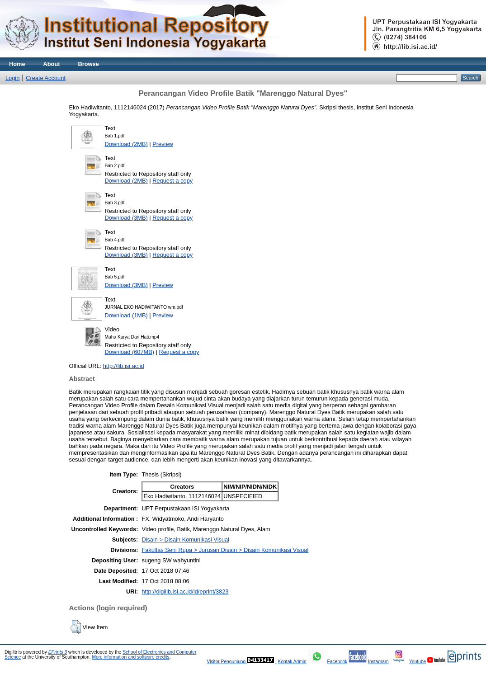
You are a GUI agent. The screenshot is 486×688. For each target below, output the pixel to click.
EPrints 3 (57, 652)
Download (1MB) (126, 315)
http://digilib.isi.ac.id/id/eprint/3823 (185, 591)
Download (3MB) (126, 217)
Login (12, 78)
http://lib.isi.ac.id (123, 366)
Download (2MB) (126, 144)
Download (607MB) (130, 352)
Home (17, 64)
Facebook (337, 661)
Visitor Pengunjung (227, 661)
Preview (162, 144)
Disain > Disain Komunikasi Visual (185, 539)
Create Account (46, 78)
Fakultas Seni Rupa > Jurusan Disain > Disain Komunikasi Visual (225, 550)
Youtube (417, 661)
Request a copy (172, 180)
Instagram (378, 661)
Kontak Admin (292, 661)
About (51, 64)
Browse (88, 64)
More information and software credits (130, 657)
